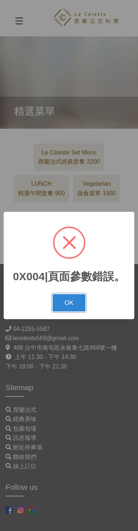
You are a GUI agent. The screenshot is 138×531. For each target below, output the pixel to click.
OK (69, 302)
